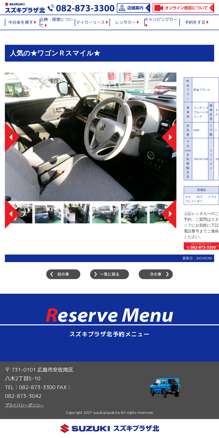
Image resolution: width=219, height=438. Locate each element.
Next (169, 137)
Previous (12, 137)
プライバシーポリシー (24, 405)
